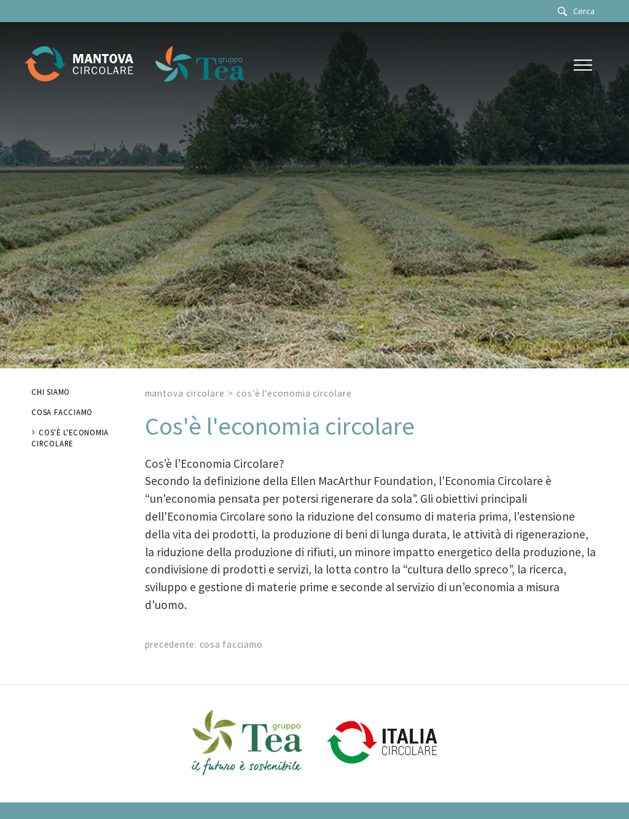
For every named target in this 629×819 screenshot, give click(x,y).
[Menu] (581, 65)
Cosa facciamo (231, 644)
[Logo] (85, 65)
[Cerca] (579, 11)
